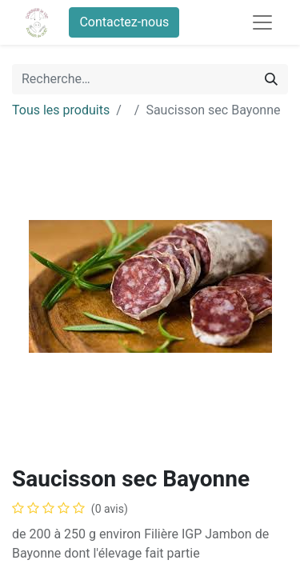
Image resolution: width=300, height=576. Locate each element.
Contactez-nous (124, 22)
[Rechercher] (271, 79)
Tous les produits (61, 110)
